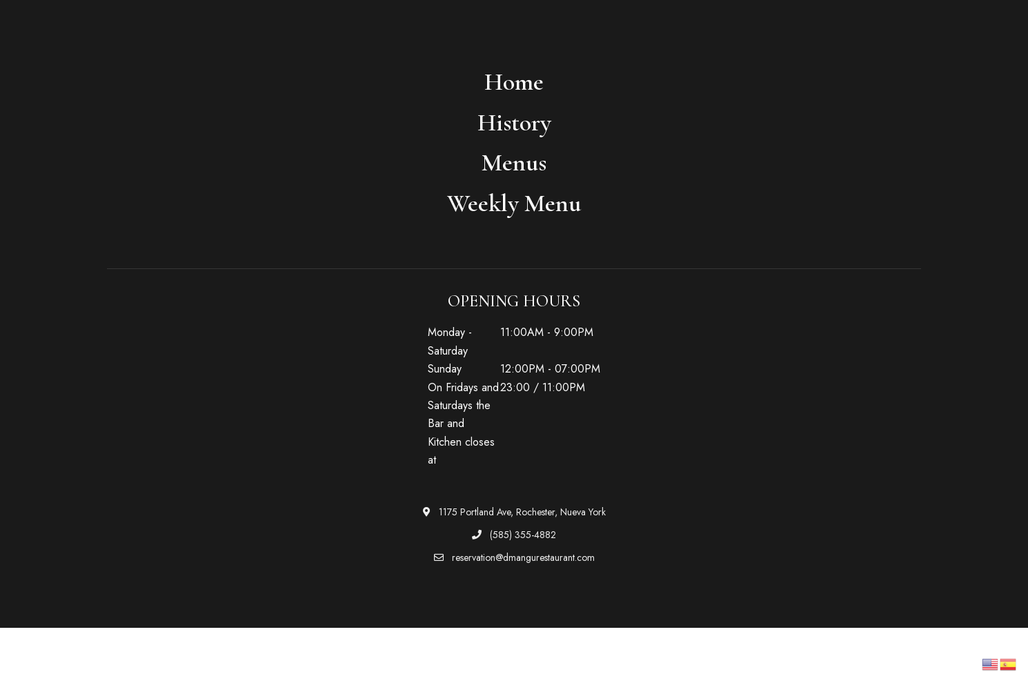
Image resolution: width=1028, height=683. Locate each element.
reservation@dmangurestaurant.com (514, 557)
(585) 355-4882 (514, 535)
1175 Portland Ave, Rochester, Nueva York (514, 512)
